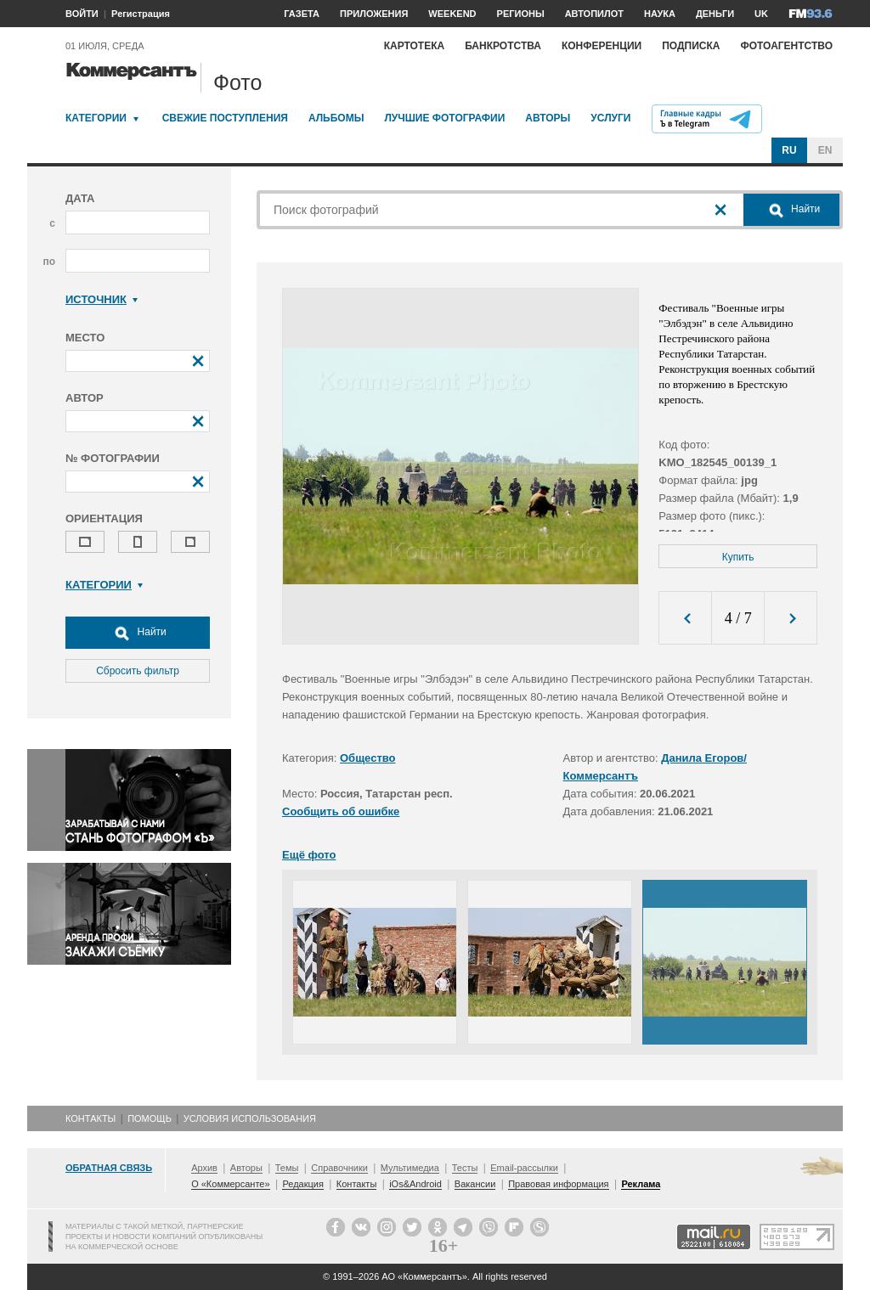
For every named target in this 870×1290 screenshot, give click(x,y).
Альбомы (336, 118)
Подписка (691, 46)
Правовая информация (558, 1184)
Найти (138, 632)
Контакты (90, 1118)
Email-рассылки (524, 1168)
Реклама (640, 1184)
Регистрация (140, 13)
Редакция (302, 1184)
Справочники (339, 1168)
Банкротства (503, 46)
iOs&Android (415, 1184)
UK (761, 13)
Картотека (414, 46)
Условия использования (250, 1118)
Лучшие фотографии (444, 118)
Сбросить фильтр (137, 671)
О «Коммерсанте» (230, 1184)
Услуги (610, 118)
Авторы (547, 118)
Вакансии (475, 1184)
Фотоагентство (786, 46)
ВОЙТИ (82, 13)
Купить (738, 557)
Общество (368, 758)
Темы (287, 1168)
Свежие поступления (225, 118)
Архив (204, 1168)
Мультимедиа (410, 1168)
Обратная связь (108, 1168)
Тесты (465, 1168)
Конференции (601, 46)
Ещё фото (309, 854)
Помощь (149, 1118)
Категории (96, 118)
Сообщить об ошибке (340, 811)
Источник (101, 299)
